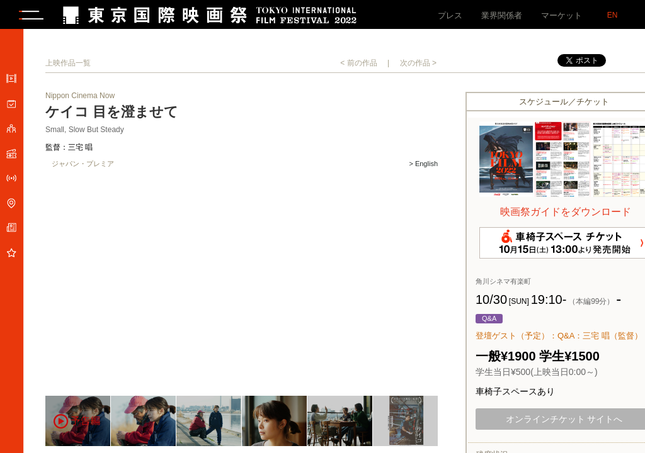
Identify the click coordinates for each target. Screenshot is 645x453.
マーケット (561, 15)
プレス (450, 15)
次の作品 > (418, 65)
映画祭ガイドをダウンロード (565, 214)
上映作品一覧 (68, 65)
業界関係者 (501, 15)
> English (423, 166)
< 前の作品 (358, 65)
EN (612, 15)
